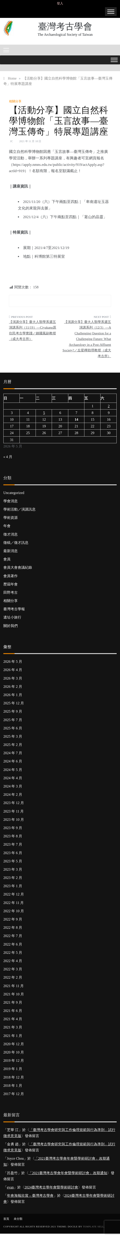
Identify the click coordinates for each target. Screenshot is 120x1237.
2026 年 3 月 (12, 678)
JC (11, 141)
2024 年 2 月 (12, 794)
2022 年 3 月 (12, 969)
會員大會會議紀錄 (17, 567)
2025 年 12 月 (13, 703)
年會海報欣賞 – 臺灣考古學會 (30, 1195)
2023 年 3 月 (12, 869)
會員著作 (10, 576)
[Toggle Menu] (110, 11)
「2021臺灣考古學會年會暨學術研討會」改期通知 (67, 1173)
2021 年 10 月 (13, 994)
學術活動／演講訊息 (19, 509)
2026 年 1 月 (12, 695)
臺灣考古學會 (65, 26)
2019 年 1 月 (12, 1069)
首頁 (6, 1218)
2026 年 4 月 (12, 670)
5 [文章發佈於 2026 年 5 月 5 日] (44, 413)
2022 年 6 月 (12, 944)
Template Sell (93, 1226)
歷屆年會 (10, 584)
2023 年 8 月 (12, 836)
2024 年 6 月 (12, 761)
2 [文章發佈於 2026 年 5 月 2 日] (108, 406)
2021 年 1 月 (12, 1036)
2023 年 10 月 (13, 819)
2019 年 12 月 (13, 1060)
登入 (60, 3)
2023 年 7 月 (12, 844)
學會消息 (10, 501)
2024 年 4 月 (12, 778)
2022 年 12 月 (13, 894)
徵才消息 (10, 534)
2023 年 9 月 (12, 828)
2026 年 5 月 (12, 661)
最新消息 (10, 551)
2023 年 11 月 (13, 811)
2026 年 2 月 (12, 686)
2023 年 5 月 (12, 861)
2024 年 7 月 (12, 753)
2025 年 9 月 (12, 711)
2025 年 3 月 (12, 736)
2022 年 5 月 (12, 952)
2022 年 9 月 (12, 919)
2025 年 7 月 (12, 720)
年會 (7, 526)
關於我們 (10, 626)
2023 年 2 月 (12, 878)
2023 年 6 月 (12, 853)
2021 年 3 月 (12, 1027)
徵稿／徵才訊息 (15, 543)
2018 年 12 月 (13, 1077)
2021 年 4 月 (12, 1019)
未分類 (18, 1218)
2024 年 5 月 (12, 770)
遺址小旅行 (12, 617)
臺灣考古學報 (14, 609)
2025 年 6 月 (12, 728)
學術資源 (10, 517)
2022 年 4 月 (12, 961)
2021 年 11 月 (13, 986)
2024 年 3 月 (12, 786)
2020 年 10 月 (13, 1052)
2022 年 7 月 (12, 936)
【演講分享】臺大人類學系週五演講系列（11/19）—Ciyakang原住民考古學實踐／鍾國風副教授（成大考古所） (32, 330)
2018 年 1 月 (12, 1085)
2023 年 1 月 (12, 886)
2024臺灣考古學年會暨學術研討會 (51, 1187)
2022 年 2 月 (12, 977)
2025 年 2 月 (12, 745)
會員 (7, 559)
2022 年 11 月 (13, 903)
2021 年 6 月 (12, 1011)
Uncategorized (13, 493)
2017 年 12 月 (13, 1094)
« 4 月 (7, 457)
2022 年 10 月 (13, 911)
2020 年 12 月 (13, 1044)
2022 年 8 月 (12, 927)
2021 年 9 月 (12, 1002)
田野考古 (10, 592)
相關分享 (15, 101)
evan (10, 1187)
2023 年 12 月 (13, 803)
